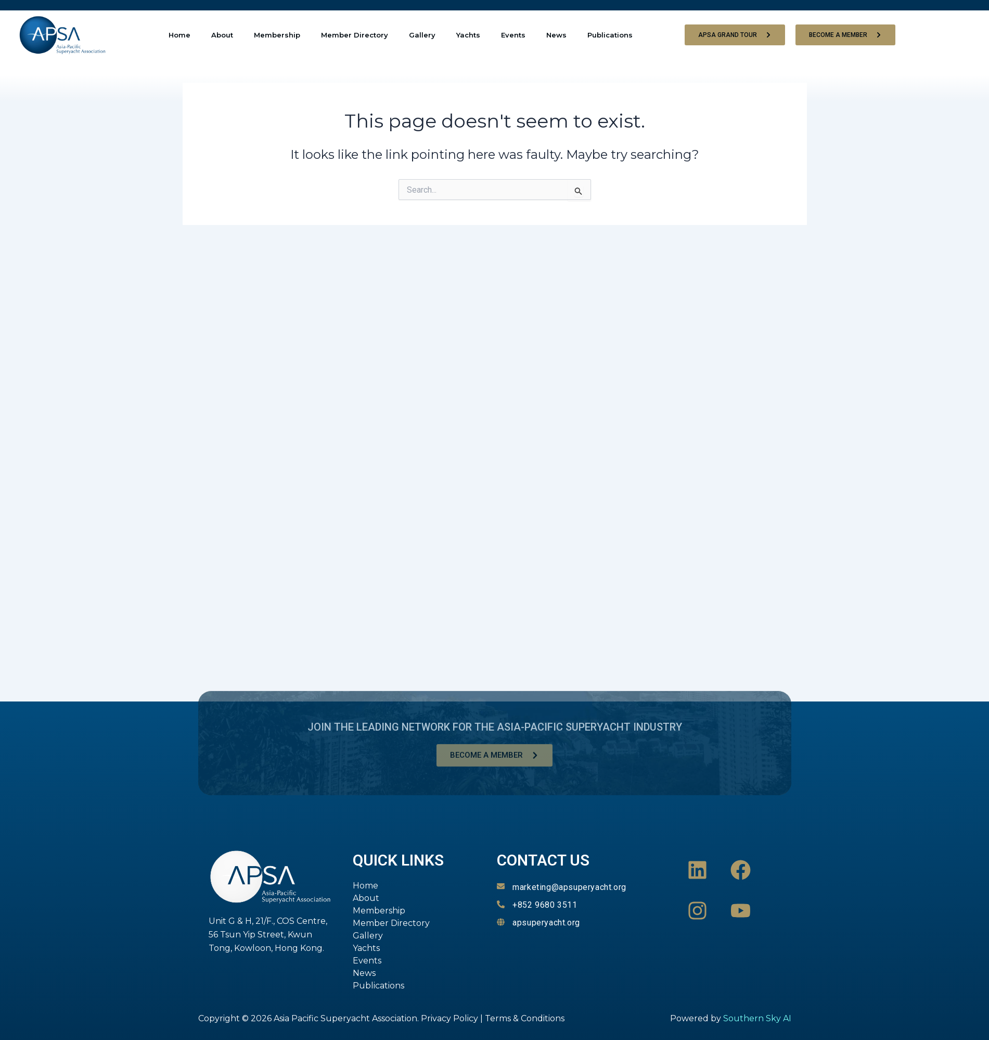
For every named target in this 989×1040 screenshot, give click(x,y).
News (556, 35)
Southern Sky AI (757, 1018)
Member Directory (354, 35)
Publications (610, 35)
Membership (277, 35)
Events (513, 35)
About (222, 35)
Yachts (468, 35)
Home (179, 35)
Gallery (422, 35)
